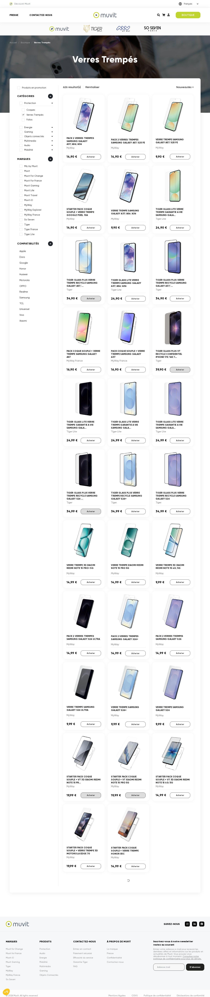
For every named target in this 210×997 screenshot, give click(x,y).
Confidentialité (114, 953)
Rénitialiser (92, 87)
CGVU (135, 991)
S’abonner (195, 962)
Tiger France (30, 228)
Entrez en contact (82, 944)
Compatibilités (27, 242)
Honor (22, 267)
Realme (23, 290)
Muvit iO (27, 199)
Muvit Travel (29, 194)
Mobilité (27, 148)
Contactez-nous (40, 15)
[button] (6, 992)
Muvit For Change (32, 175)
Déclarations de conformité (190, 991)
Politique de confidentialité (157, 991)
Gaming (27, 130)
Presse (14, 15)
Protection (29, 102)
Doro (21, 255)
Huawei (23, 273)
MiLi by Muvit (30, 165)
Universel (23, 308)
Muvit (26, 170)
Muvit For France (32, 179)
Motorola (24, 279)
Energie (27, 126)
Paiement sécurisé (82, 948)
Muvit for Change (14, 944)
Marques (22, 158)
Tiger (26, 223)
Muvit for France (14, 948)
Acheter (91, 156)
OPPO (22, 285)
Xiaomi (22, 319)
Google (23, 261)
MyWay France (31, 213)
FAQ (75, 961)
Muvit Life (28, 189)
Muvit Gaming (30, 184)
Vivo (21, 313)
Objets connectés (33, 135)
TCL (21, 302)
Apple (22, 250)
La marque (112, 944)
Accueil (13, 42)
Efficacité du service (83, 953)
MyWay (27, 204)
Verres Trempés (34, 113)
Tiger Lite (28, 233)
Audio (26, 144)
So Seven (28, 218)
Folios (29, 118)
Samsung (24, 296)
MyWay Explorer (32, 209)
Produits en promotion (33, 86)
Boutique (25, 42)
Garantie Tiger (80, 957)
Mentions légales (117, 991)
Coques (30, 109)
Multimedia (29, 139)
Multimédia (45, 961)
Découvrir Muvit (20, 4)
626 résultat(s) (72, 87)
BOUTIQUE (188, 14)
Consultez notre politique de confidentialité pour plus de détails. (177, 952)
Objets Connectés (49, 970)
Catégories (24, 95)
